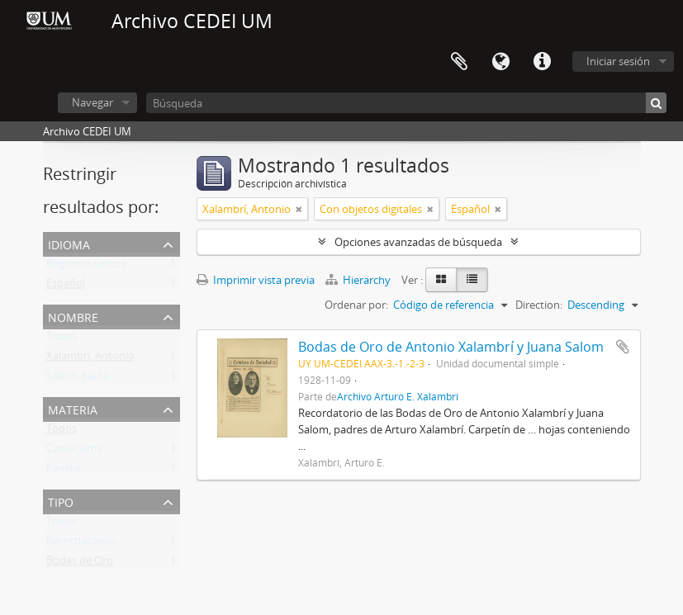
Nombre (73, 316)
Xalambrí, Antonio (90, 359)
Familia (63, 471)
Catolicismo (74, 451)
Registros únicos (86, 266)
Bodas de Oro (79, 563)
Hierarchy (359, 279)
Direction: (538, 304)
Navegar (92, 102)
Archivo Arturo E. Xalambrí (397, 396)
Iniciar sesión (618, 61)
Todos (61, 339)
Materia (72, 408)
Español (65, 286)
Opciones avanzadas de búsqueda (418, 241)
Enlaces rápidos (541, 62)
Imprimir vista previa (256, 279)
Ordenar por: (356, 304)
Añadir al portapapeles (622, 346)
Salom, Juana (77, 378)
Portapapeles (459, 62)
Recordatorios (81, 544)
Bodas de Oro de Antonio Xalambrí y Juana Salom (451, 347)
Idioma (500, 62)
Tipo (61, 501)
